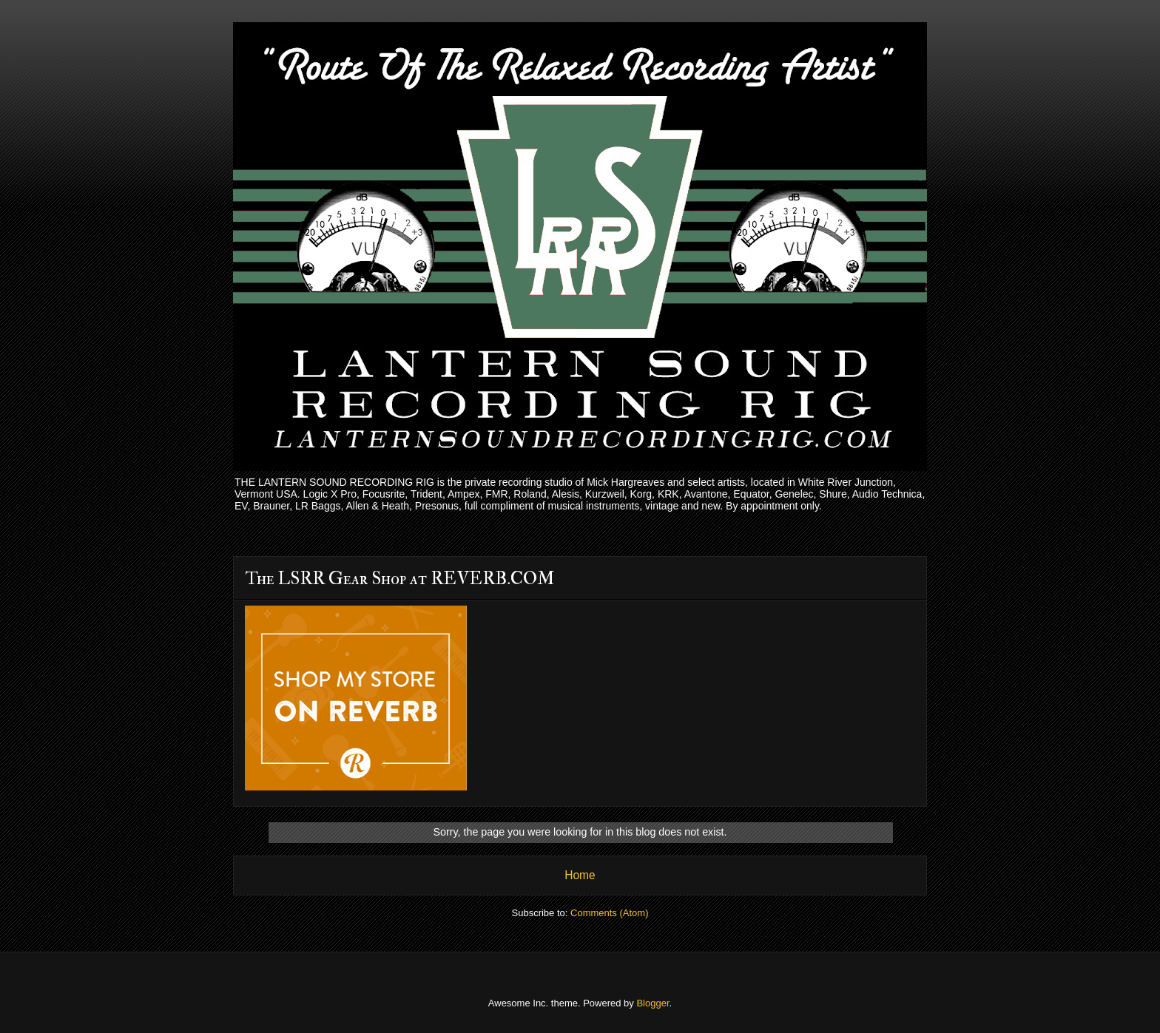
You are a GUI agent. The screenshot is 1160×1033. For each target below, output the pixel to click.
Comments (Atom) (609, 912)
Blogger (652, 1003)
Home (580, 875)
